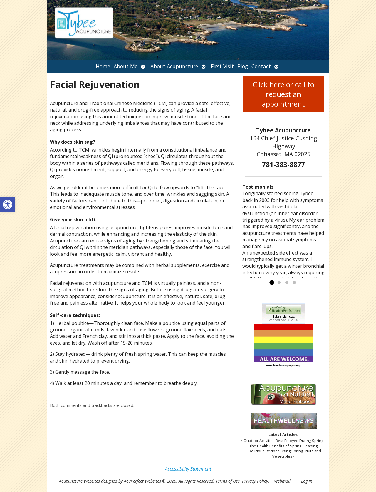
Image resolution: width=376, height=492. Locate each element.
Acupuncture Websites (79, 481)
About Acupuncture (174, 66)
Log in (306, 481)
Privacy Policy (255, 481)
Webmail (282, 481)
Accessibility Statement (188, 469)
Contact (261, 66)
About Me (125, 66)
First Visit (222, 66)
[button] (7, 204)
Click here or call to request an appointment (283, 94)
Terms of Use (228, 481)
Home (103, 66)
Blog (242, 66)
